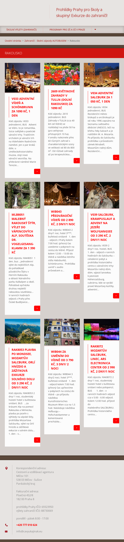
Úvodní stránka (13, 43)
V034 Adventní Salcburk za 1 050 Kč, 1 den (102, 100)
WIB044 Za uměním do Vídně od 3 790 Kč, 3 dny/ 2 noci (62, 362)
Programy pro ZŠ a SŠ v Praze (67, 32)
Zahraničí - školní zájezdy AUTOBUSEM (45, 43)
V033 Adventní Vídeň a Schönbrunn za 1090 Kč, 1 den (23, 109)
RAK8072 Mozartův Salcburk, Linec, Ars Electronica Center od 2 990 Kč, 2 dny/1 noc (103, 361)
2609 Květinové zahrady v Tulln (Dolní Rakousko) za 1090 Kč (63, 102)
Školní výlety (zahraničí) (21, 32)
